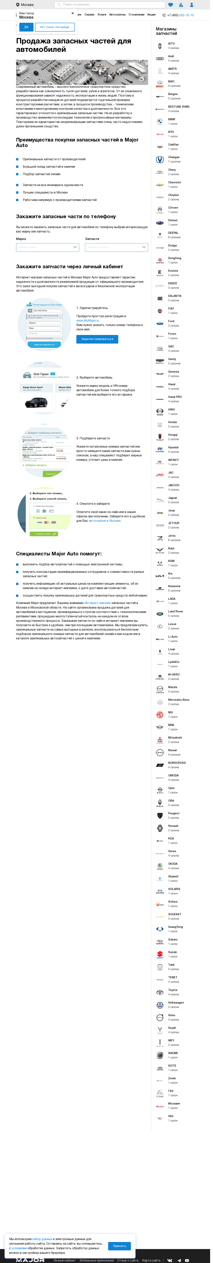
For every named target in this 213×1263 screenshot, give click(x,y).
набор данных (42, 1239)
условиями (19, 1248)
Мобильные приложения (97, 1260)
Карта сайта (151, 1260)
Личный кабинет (64, 1260)
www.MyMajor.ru (87, 320)
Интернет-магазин (97, 603)
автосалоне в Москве (105, 521)
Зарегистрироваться (97, 339)
